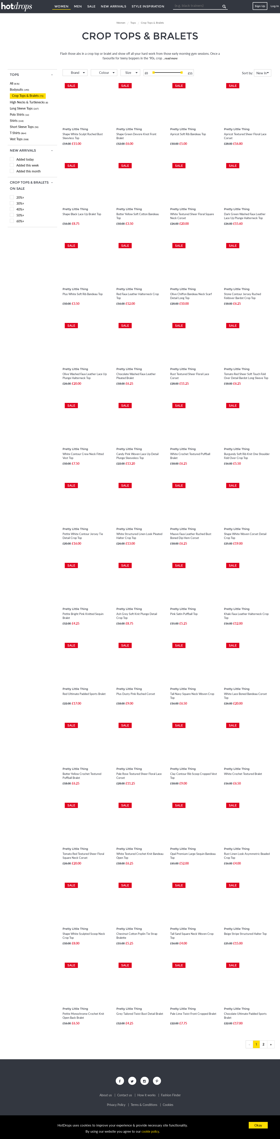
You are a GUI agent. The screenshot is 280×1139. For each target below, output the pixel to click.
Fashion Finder (171, 1096)
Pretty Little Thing (75, 129)
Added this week (27, 165)
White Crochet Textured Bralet (243, 774)
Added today (25, 159)
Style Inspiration (148, 6)
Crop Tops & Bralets (28, 95)
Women (61, 6)
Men (78, 6)
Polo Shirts (19, 114)
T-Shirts (18, 133)
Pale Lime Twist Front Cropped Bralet (193, 1013)
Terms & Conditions (144, 1106)
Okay (258, 1125)
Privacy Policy (116, 1106)
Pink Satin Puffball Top (184, 614)
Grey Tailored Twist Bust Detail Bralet (139, 1013)
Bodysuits (19, 89)
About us (106, 1096)
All (14, 83)
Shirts (17, 120)
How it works (146, 1096)
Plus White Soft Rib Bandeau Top (83, 294)
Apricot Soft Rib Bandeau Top (188, 134)
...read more (170, 58)
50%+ (20, 215)
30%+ (20, 203)
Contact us (124, 1096)
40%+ (20, 209)
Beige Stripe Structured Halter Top (245, 933)
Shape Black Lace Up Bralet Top (82, 214)
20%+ (20, 197)
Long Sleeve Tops (24, 108)
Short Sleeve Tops (24, 127)
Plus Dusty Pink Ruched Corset (135, 694)
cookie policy (150, 1132)
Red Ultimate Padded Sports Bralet (84, 694)
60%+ (20, 221)
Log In (275, 6)
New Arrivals (113, 6)
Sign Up (260, 6)
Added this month (28, 171)
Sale (91, 6)
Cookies (168, 1106)
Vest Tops (19, 139)
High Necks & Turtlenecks (29, 102)
